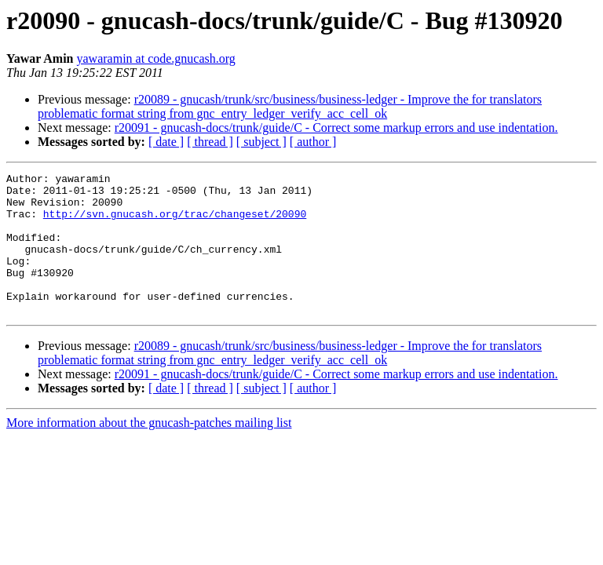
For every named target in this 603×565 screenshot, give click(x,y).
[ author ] (313, 141)
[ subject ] (261, 141)
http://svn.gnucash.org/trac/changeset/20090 (174, 223)
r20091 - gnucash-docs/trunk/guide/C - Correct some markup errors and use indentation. (336, 127)
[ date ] (166, 141)
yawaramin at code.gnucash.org (156, 58)
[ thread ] (210, 141)
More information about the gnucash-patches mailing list (148, 450)
